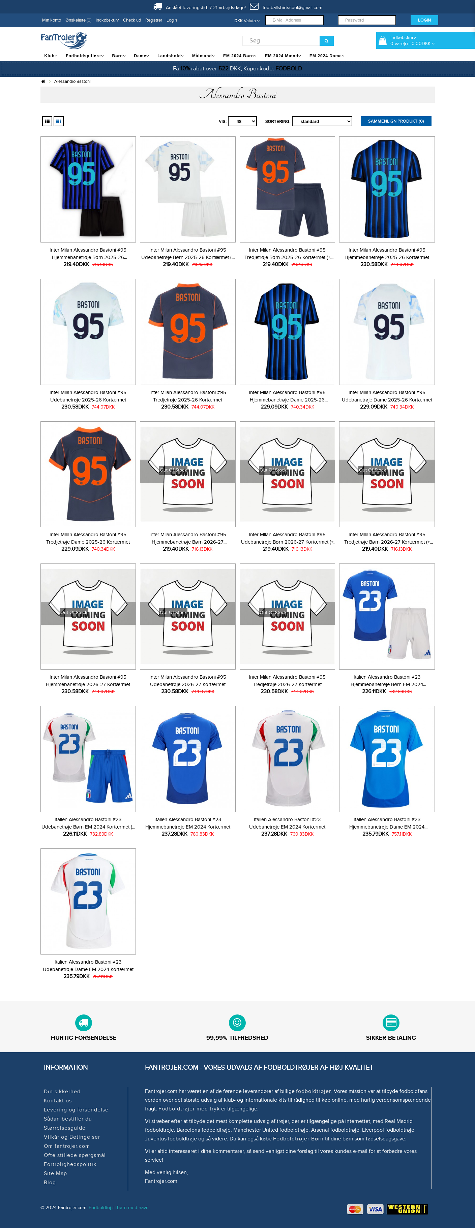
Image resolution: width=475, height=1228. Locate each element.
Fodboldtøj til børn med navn (119, 1207)
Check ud (132, 20)
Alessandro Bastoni (72, 81)
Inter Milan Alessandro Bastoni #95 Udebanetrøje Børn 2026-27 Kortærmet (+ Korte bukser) (287, 541)
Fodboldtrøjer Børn (298, 1138)
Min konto (51, 20)
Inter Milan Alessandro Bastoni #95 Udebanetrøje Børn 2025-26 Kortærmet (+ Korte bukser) (187, 257)
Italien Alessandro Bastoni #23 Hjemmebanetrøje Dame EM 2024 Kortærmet (386, 826)
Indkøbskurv (107, 20)
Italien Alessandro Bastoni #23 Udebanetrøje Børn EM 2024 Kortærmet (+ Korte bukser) (88, 826)
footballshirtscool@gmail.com (286, 7)
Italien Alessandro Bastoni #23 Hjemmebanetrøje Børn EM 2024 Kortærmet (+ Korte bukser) (387, 684)
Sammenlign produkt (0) (396, 121)
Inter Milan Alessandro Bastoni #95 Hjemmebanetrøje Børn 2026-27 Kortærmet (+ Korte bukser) (187, 541)
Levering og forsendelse (76, 1109)
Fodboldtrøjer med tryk (189, 1108)
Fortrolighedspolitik (70, 1164)
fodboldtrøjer (313, 1091)
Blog (50, 1182)
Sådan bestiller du (68, 1119)
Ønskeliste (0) (78, 20)
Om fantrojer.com (67, 1146)
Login (172, 20)
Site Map (55, 1173)
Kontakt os (58, 1100)
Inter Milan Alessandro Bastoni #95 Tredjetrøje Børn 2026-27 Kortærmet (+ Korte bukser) (387, 541)
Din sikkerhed (62, 1091)
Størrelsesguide (65, 1128)
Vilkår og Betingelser (72, 1137)
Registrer (153, 20)
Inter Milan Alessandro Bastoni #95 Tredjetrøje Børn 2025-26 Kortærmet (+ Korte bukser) (287, 257)
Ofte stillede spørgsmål (75, 1155)
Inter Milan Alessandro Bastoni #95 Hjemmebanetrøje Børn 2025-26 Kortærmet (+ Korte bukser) (88, 257)
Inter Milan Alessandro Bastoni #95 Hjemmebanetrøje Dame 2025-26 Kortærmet (287, 399)
